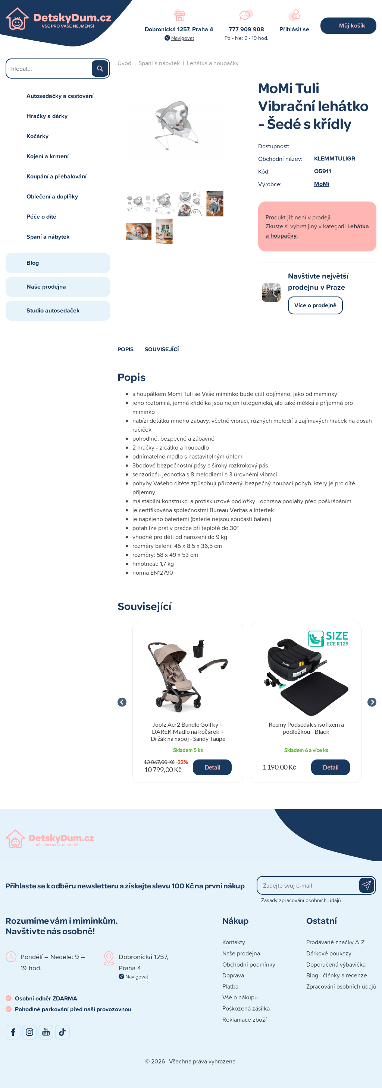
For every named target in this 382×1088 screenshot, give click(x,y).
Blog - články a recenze (336, 975)
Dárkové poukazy (328, 953)
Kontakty (233, 942)
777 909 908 (246, 29)
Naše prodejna (46, 286)
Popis (126, 349)
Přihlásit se (294, 29)
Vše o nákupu (240, 997)
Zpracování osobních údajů (341, 986)
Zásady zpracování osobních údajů (301, 900)
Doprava (233, 975)
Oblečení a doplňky (52, 196)
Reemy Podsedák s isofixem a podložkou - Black (306, 728)
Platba (230, 986)
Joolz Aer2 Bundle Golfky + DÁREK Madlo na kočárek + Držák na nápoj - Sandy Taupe (188, 731)
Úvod (124, 63)
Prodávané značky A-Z (335, 942)
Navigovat (182, 37)
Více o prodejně (315, 305)
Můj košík (352, 25)
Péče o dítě (41, 216)
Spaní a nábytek (48, 236)
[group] (188, 702)
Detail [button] (212, 767)
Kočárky (37, 136)
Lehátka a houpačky (213, 63)
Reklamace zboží (244, 1019)
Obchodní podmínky (248, 964)
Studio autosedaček (53, 310)
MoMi (321, 184)
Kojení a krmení (47, 156)
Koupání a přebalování (56, 176)
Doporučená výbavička (336, 964)
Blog (32, 262)
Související (162, 349)
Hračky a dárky (47, 116)
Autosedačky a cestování (60, 96)
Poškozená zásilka (246, 1008)
